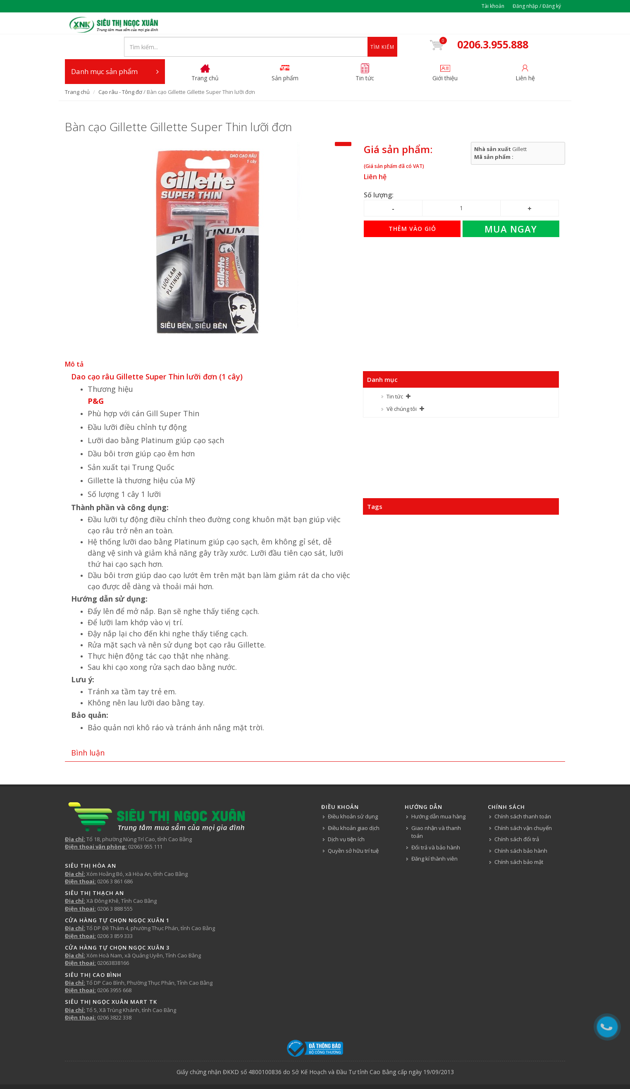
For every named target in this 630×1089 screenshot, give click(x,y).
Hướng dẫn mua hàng (438, 794)
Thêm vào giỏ (412, 207)
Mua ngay (510, 207)
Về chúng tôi (402, 387)
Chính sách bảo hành (520, 828)
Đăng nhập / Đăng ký (537, 6)
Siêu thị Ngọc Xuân (341, 1071)
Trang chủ (77, 70)
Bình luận (88, 730)
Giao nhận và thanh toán (436, 810)
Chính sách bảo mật (518, 840)
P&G (96, 379)
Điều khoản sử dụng (353, 794)
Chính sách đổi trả (516, 817)
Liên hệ (375, 154)
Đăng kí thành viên (434, 836)
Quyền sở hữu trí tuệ (353, 828)
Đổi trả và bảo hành (435, 825)
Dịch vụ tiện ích (346, 817)
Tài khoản (493, 6)
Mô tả (74, 342)
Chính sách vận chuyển (523, 805)
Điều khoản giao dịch (353, 805)
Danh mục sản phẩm (115, 49)
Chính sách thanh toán (522, 794)
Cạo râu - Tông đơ (120, 70)
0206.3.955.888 (498, 24)
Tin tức (395, 374)
